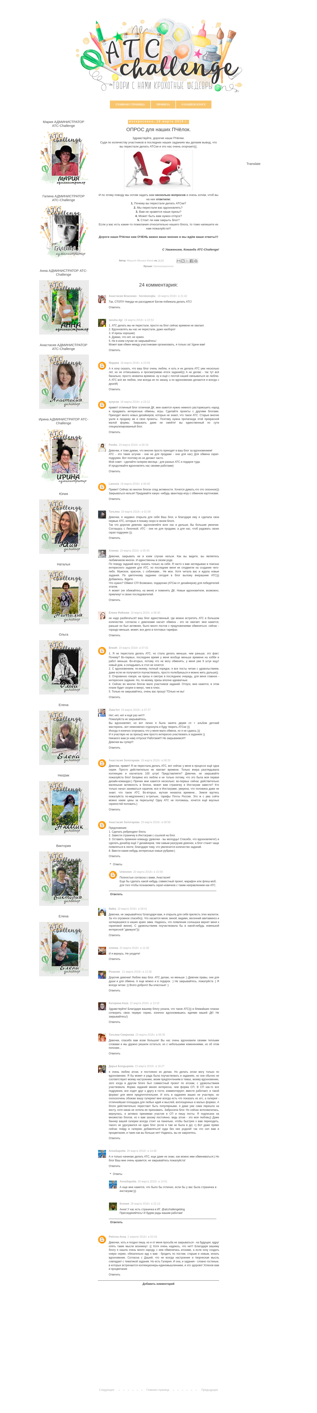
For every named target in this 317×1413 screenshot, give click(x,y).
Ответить (114, 307)
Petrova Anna (117, 1236)
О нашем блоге (194, 104)
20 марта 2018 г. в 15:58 (148, 871)
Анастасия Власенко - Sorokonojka (132, 296)
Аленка (113, 550)
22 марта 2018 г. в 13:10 (144, 1003)
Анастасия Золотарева (124, 760)
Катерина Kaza (118, 1003)
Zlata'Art (114, 709)
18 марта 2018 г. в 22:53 (139, 320)
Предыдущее (209, 1389)
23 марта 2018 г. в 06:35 (150, 1034)
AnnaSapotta (117, 1151)
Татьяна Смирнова (121, 1034)
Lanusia (114, 483)
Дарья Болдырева (121, 1066)
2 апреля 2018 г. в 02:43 (142, 1236)
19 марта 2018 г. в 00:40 (135, 483)
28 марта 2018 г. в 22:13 (145, 1203)
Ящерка (114, 362)
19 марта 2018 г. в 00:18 (133, 444)
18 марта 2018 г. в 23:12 (135, 401)
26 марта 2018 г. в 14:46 (141, 1151)
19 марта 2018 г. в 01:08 (136, 511)
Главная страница (130, 104)
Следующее (106, 1389)
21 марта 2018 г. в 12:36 (137, 971)
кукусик (114, 401)
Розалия (115, 971)
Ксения (124, 1203)
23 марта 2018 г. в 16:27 (149, 1066)
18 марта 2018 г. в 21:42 (172, 296)
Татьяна (114, 511)
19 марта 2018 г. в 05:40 (134, 550)
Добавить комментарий (159, 1283)
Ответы (117, 864)
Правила (163, 104)
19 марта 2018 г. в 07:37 (136, 709)
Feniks (113, 444)
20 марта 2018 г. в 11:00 (134, 948)
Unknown (126, 871)
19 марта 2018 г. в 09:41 (132, 908)
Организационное (164, 266)
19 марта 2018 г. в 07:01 (133, 647)
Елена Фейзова (119, 612)
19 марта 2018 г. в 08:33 (155, 760)
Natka (112, 908)
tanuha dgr (116, 320)
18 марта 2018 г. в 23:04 (135, 362)
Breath (113, 647)
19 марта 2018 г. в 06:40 (145, 612)
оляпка (113, 948)
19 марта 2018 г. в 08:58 (155, 822)
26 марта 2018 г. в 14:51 (152, 1181)
